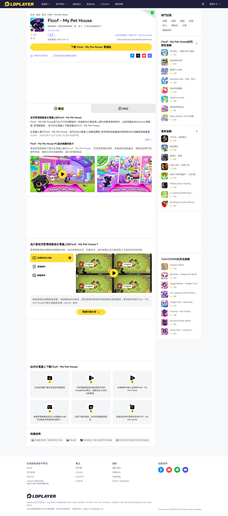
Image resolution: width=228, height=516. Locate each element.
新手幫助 (60, 4)
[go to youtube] (169, 470)
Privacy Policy (164, 509)
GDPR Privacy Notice (179, 509)
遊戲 (38, 14)
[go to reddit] (177, 470)
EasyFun (80, 477)
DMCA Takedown (121, 481)
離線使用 (167, 30)
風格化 (175, 25)
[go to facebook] (161, 470)
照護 (174, 20)
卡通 (184, 25)
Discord (30, 477)
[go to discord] (185, 470)
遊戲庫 (44, 4)
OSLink (79, 472)
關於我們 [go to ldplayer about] (117, 468)
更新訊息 (91, 4)
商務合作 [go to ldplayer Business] (117, 472)
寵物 (182, 20)
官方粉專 (31, 472)
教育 (44, 14)
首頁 (32, 14)
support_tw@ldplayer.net (93, 509)
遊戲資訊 (77, 4)
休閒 (191, 20)
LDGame (105, 4)
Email (29, 468)
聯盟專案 (119, 4)
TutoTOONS (53, 30)
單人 (165, 25)
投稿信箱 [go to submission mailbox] (117, 477)
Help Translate (195, 509)
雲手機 (79, 468)
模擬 (165, 20)
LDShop (79, 481)
